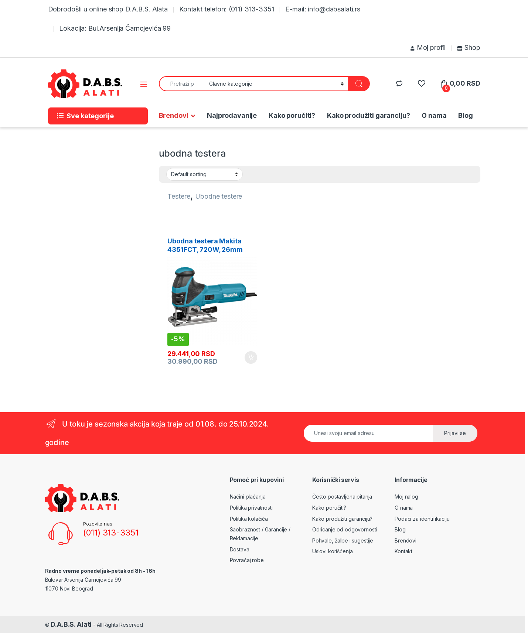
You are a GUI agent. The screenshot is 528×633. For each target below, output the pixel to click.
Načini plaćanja (248, 496)
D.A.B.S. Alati (71, 624)
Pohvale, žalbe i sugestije (342, 540)
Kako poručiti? (292, 115)
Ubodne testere (218, 196)
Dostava (239, 549)
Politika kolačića (249, 519)
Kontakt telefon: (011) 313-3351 (226, 9)
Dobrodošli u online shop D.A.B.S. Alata (108, 9)
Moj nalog (406, 496)
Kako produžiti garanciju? (368, 115)
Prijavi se (455, 433)
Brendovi (173, 115)
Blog (465, 115)
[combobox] (182, 83)
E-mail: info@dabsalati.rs (322, 9)
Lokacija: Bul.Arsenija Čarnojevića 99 (115, 28)
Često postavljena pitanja (342, 496)
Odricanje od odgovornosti (344, 529)
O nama (434, 115)
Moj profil (428, 47)
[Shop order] (204, 174)
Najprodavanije (232, 115)
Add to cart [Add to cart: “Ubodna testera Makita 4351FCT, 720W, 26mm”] (251, 357)
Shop (468, 47)
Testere (178, 196)
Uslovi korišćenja (332, 551)
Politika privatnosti (251, 507)
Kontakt (403, 551)
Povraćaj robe (247, 560)
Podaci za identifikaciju (422, 519)
